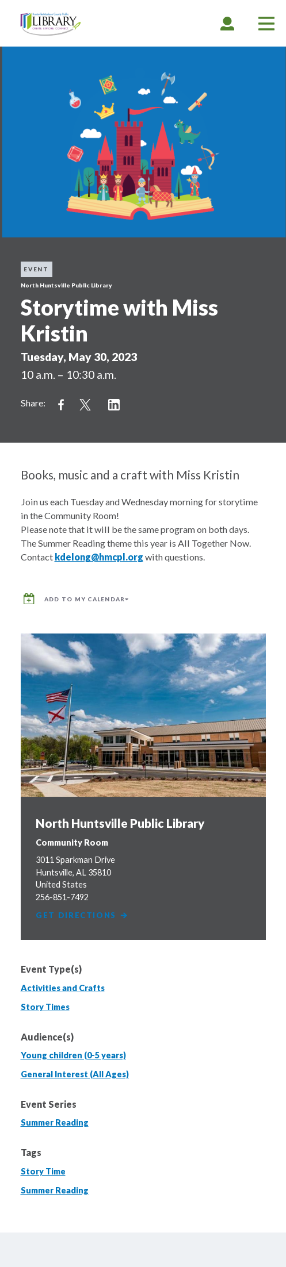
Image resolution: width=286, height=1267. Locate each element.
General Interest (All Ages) (75, 1074)
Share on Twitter (85, 404)
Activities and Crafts (63, 988)
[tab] (227, 23)
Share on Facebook (61, 404)
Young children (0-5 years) (73, 1055)
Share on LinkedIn (114, 404)
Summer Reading (55, 1122)
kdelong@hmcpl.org (99, 556)
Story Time (43, 1171)
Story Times (45, 1007)
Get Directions (82, 915)
